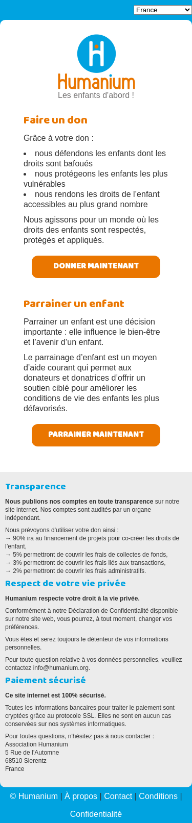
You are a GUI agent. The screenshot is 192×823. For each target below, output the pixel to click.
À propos (81, 796)
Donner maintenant (96, 267)
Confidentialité (96, 814)
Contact (118, 796)
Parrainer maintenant (96, 435)
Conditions (158, 796)
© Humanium (34, 796)
